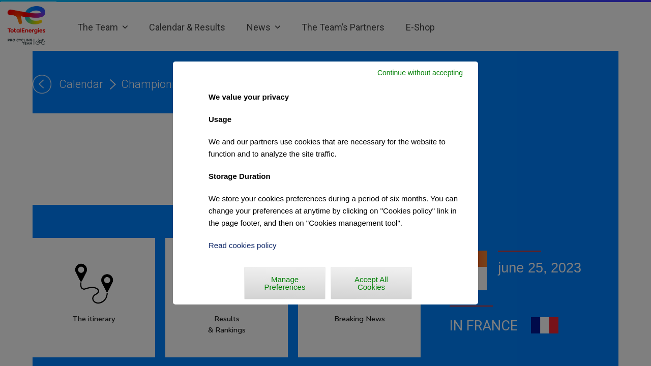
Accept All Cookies (371, 283)
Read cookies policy (242, 245)
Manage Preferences (285, 283)
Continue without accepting (420, 73)
